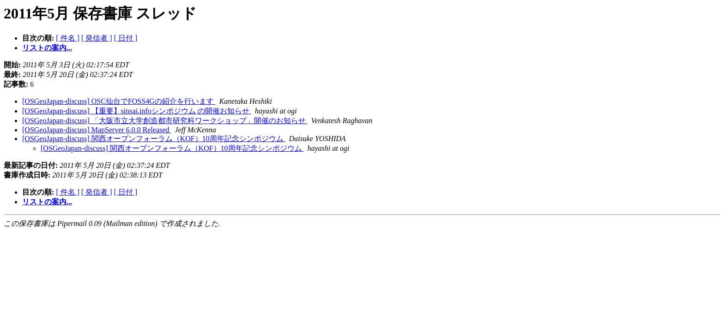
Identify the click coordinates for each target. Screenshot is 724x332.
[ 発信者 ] (96, 38)
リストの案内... (47, 48)
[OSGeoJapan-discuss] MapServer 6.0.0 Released (96, 130)
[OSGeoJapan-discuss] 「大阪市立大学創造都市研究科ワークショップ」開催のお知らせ (165, 121)
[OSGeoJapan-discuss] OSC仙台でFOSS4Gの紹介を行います (119, 101)
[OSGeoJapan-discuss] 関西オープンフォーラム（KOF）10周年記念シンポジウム (153, 138)
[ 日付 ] (126, 38)
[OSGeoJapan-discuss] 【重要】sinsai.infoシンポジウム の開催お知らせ (136, 111)
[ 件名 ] (67, 38)
